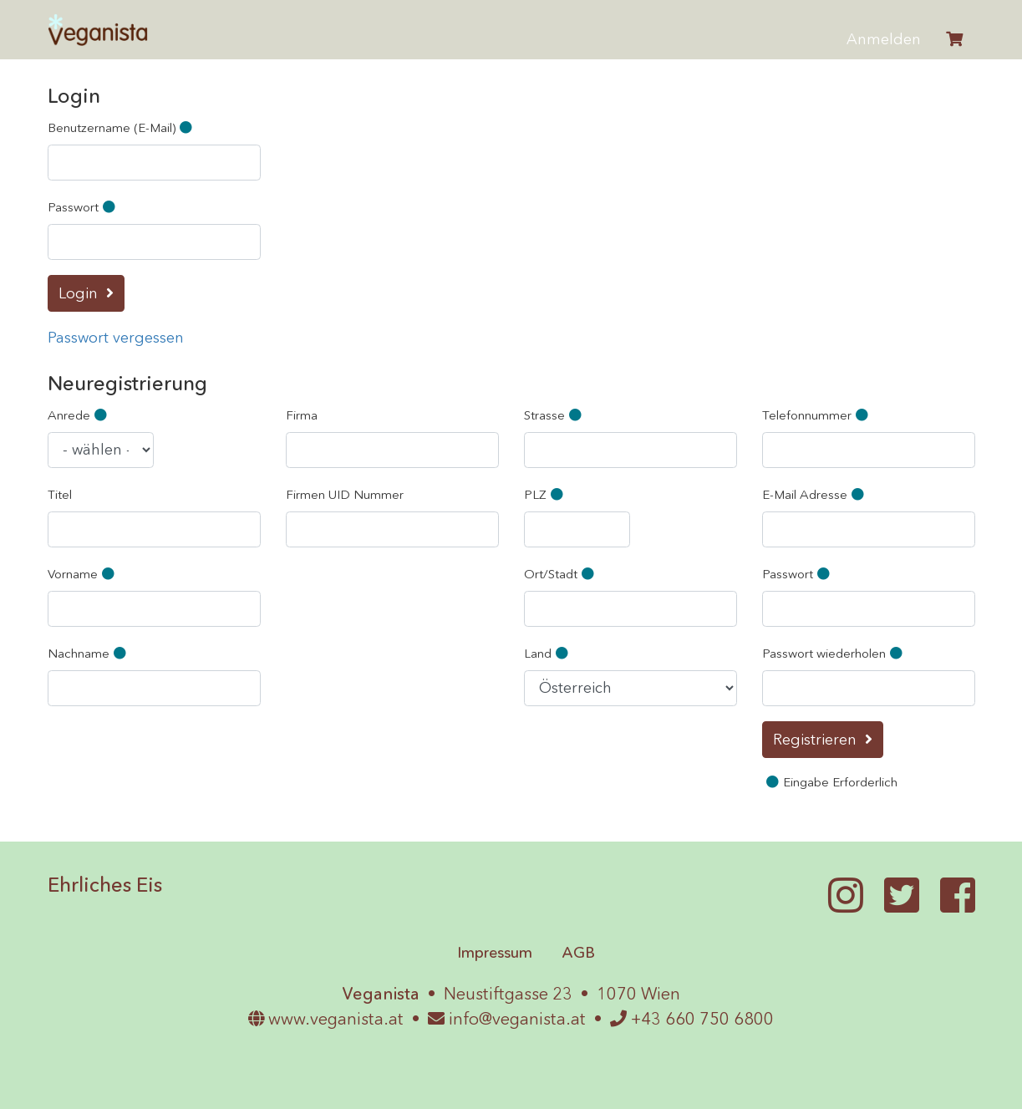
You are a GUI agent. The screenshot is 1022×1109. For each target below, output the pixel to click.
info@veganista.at (507, 1019)
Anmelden (884, 39)
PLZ (545, 494)
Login (78, 293)
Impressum (494, 953)
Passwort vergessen (116, 337)
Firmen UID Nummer (345, 494)
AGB (578, 953)
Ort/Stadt (561, 574)
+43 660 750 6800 (692, 1019)
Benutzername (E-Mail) (122, 127)
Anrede (79, 415)
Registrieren (815, 739)
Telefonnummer (817, 415)
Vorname (83, 574)
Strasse (555, 415)
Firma (302, 415)
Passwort (83, 207)
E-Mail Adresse (815, 494)
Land (548, 653)
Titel (60, 494)
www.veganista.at (326, 1019)
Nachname (89, 653)
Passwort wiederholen (834, 653)
